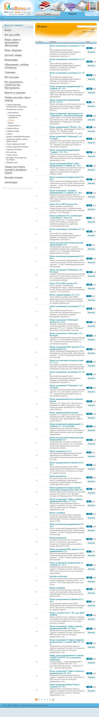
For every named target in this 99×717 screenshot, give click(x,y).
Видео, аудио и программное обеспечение (13, 42)
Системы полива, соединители (14, 116)
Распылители (13, 113)
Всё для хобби (12, 34)
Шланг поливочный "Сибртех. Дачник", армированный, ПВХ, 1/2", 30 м (66, 627)
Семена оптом (11, 155)
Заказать (91, 52)
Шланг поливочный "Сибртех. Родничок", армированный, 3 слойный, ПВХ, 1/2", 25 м (67, 642)
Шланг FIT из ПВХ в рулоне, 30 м (64, 283)
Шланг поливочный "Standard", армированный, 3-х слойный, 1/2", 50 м (66, 192)
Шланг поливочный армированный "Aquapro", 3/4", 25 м (64, 151)
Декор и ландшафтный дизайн (18, 136)
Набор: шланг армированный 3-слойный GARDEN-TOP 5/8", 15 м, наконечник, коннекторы (67, 658)
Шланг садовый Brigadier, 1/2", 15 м (64, 295)
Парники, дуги (12, 162)
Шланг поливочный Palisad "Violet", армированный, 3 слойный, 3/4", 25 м (65, 165)
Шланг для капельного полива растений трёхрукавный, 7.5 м (66, 244)
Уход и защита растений (15, 144)
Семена (9, 134)
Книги (8, 30)
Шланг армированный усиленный (64, 413)
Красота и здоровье (15, 92)
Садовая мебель (12, 128)
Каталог (73, 13)
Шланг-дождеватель (58, 476)
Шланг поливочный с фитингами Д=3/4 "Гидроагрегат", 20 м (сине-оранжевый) (66, 115)
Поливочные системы (42, 18)
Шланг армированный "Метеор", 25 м (66, 127)
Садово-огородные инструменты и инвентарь (16, 106)
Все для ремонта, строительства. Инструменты (14, 84)
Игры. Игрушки (13, 50)
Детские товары (13, 55)
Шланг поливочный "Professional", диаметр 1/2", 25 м (64, 321)
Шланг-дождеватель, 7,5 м (60, 451)
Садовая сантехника (14, 149)
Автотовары (11, 182)
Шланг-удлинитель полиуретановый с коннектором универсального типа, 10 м (66, 489)
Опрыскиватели (14, 126)
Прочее (11, 123)
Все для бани (11, 152)
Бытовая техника (14, 177)
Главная (47, 14)
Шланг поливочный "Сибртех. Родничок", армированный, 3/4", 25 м (67, 672)
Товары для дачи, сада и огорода (24, 18)
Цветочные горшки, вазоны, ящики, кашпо (17, 140)
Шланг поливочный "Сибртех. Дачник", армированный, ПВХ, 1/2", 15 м (66, 500)
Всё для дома (12, 77)
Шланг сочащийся (57, 513)
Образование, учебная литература (16, 66)
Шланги (11, 120)
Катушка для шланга (58, 576)
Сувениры (10, 72)
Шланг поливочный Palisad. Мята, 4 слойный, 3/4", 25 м (65, 686)
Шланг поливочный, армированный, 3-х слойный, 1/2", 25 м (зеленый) (66, 425)
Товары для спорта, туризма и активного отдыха (16, 169)
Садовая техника (12, 131)
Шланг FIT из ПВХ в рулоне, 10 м (64, 204)
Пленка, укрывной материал (17, 147)
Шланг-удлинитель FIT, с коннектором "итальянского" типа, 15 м (66, 217)
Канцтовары (11, 59)
